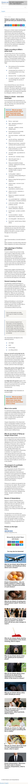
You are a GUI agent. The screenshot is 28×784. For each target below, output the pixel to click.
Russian (2, 783)
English (3, 11)
